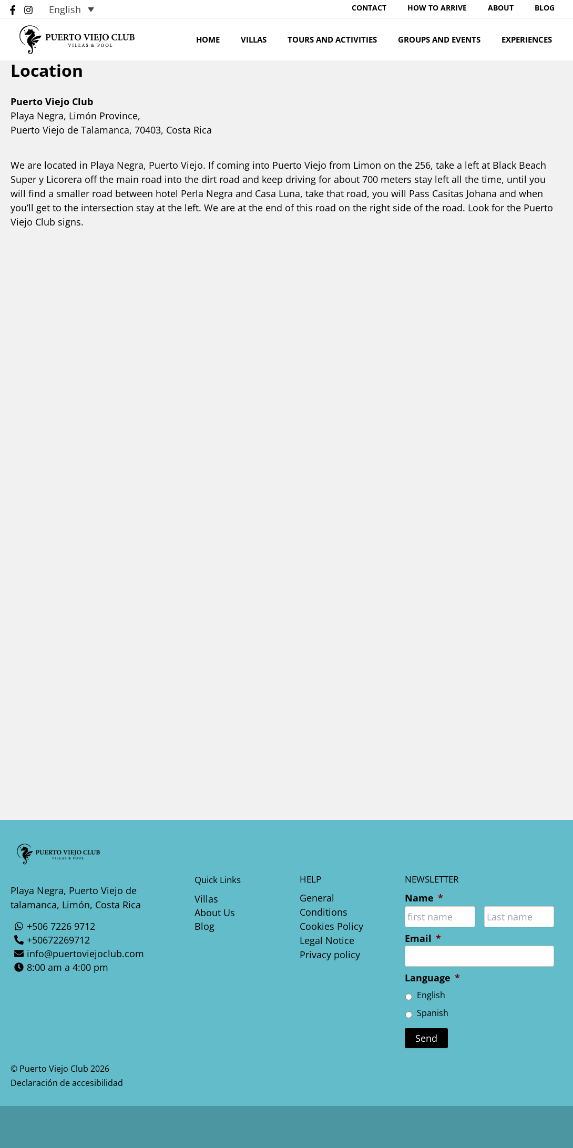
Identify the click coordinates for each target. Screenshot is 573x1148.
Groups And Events (452, 44)
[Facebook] (12, 12)
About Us (215, 913)
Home (237, 44)
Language (432, 978)
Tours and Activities (350, 44)
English (431, 995)
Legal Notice (327, 940)
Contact (405, 10)
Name (424, 898)
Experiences (534, 44)
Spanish (432, 1013)
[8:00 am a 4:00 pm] (89, 966)
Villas (277, 44)
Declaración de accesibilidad (67, 1083)
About (516, 10)
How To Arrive (463, 10)
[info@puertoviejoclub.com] (89, 953)
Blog (550, 10)
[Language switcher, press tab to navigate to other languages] (71, 11)
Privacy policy (330, 954)
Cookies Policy (331, 926)
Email (423, 938)
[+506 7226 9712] (89, 925)
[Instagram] (28, 12)
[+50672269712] (89, 939)
